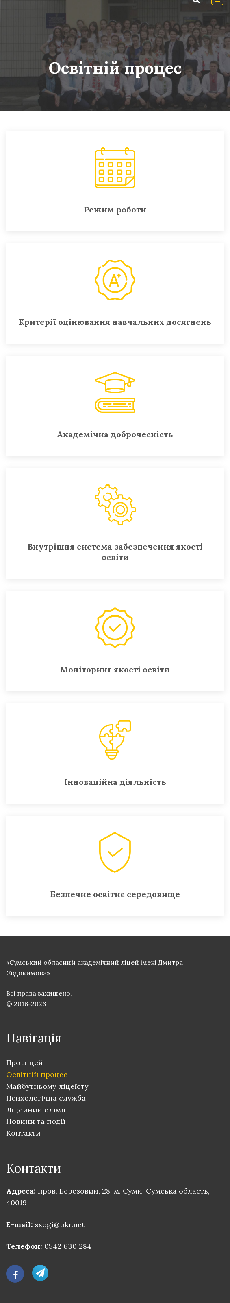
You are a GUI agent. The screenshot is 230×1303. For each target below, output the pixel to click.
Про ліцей (24, 1062)
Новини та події (35, 1121)
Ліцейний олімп (36, 1110)
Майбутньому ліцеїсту (47, 1086)
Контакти (23, 1133)
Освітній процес (36, 1074)
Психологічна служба (46, 1098)
